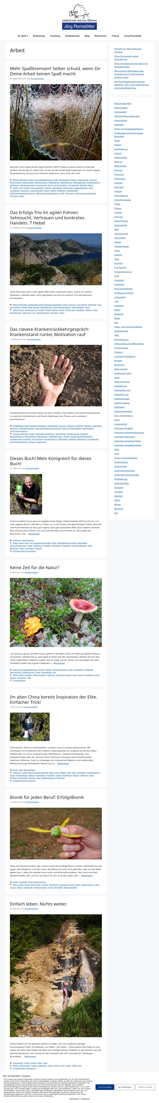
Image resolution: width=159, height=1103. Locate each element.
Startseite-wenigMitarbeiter (127, 445)
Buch (27, 543)
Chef (21, 188)
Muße (117, 318)
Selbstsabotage (79, 182)
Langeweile (14, 190)
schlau (96, 675)
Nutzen (81, 675)
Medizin (76, 775)
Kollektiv (47, 545)
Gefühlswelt (68, 188)
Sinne (38, 672)
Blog (87, 35)
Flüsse (12, 775)
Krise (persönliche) (123, 288)
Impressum (85, 1099)
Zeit (54, 672)
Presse (115, 35)
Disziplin (118, 182)
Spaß (62, 193)
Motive (53, 190)
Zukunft (38, 548)
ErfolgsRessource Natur (66, 543)
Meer (90, 545)
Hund (72, 885)
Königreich (56, 545)
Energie (48, 670)
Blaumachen (42, 436)
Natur (22, 548)
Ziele (29, 678)
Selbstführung (66, 182)
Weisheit (83, 185)
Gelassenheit (28, 182)
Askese (117, 144)
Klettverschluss (87, 885)
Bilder (51, 772)
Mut (116, 322)
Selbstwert (14, 185)
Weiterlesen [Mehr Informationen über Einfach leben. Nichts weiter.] (30, 1056)
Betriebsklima (30, 436)
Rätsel (19, 887)
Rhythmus (119, 364)
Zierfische (61, 778)
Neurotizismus (121, 339)
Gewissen (51, 675)
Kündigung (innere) (123, 292)
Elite (69, 772)
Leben (68, 1065)
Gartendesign (22, 775)
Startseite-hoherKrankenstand (48, 428)
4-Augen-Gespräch (20, 434)
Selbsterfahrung (122, 390)
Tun (33, 313)
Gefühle (47, 188)
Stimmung (69, 193)
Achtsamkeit (18, 1063)
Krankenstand (16, 439)
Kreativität (92, 305)
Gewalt (117, 242)
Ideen (77, 885)
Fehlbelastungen (56, 436)
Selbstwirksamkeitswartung (47, 193)
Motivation (81, 439)
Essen (74, 772)
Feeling (34, 1065)
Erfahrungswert (39, 675)
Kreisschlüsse (37, 439)
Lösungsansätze (36, 190)
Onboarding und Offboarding (128, 343)
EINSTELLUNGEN (145, 1087)
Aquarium (17, 772)
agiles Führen (18, 310)
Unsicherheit (73, 185)
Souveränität (41, 185)
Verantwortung (42, 313)
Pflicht (74, 1065)
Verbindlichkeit (78, 307)
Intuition (118, 263)
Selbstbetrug (53, 182)
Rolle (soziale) (33, 307)
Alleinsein (119, 124)
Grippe (66, 436)
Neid (116, 335)
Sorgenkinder (92, 439)
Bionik (27, 885)
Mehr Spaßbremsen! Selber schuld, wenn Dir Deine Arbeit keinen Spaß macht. (55, 71)
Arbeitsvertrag (73, 434)
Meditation (67, 775)
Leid (116, 301)
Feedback (80, 310)
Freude (26, 188)
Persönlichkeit (121, 347)
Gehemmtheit (16, 182)
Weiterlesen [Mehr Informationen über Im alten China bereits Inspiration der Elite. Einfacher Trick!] (63, 763)
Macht (46, 190)
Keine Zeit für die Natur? (34, 567)
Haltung (88, 310)
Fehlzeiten (81, 772)
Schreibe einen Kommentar (24, 551)
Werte (90, 185)
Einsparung (64, 885)
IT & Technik (82, 305)
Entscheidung (121, 195)
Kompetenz (40, 775)
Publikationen (72, 35)
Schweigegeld (72, 190)
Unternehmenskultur (62, 307)
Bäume (31, 772)
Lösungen (24, 190)
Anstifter (41, 310)
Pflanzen (13, 778)
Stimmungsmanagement (85, 193)
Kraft (116, 276)
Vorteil (50, 887)
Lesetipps (17, 540)
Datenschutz (74, 1099)
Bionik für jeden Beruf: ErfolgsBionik (47, 797)
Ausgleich (84, 434)
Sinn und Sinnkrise (123, 415)
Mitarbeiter (63, 439)
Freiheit (33, 1063)
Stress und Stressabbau (57, 185)
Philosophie (23, 778)
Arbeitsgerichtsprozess (45, 434)
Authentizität (64, 180)
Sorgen (13, 678)
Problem (118, 352)
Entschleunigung (60, 670)
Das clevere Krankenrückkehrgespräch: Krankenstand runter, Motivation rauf (49, 331)
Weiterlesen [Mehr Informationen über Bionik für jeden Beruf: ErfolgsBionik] (87, 875)
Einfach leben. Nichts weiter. (38, 904)
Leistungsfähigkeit (79, 545)
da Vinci (45, 885)
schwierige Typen (122, 373)
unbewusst (27, 887)
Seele (45, 1063)
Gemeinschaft (121, 233)
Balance (74, 180)
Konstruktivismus (122, 271)
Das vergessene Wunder (40, 543)
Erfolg (64, 305)
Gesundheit (82, 543)
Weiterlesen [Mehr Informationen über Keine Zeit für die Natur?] (59, 663)
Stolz (116, 453)
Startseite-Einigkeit (123, 428)
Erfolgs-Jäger (70, 310)
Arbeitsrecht (61, 434)
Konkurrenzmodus (64, 675)
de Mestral (53, 885)
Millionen (84, 775)
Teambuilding (88, 428)
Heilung (118, 254)
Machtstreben (16, 313)
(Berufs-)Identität (20, 180)
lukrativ (58, 775)
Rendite (32, 778)
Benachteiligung (17, 436)
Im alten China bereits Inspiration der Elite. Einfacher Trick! (53, 699)
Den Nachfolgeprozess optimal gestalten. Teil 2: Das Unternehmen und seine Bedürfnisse (131, 84)
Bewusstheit (83, 180)
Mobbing (88, 426)
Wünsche (118, 508)
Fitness (117, 208)
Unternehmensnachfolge (126, 474)
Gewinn (32, 775)
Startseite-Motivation (124, 436)
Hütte (30, 545)
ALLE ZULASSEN (105, 1087)
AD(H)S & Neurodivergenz (127, 116)
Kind (91, 188)
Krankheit (79, 426)
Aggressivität (120, 120)
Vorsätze (118, 491)
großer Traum (59, 1065)
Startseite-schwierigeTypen (127, 441)
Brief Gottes (36, 885)
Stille (116, 449)
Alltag (15, 543)
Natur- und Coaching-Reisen (128, 326)
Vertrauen (14, 196)
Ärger (56, 180)
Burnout (62, 426)
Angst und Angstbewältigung (40, 180)
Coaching (55, 35)
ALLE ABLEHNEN (125, 1087)
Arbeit (15, 188)
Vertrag (31, 442)
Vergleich (118, 487)
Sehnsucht (27, 313)
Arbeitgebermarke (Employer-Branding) (44, 305)
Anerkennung (31, 310)
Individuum (38, 545)
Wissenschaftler (70, 887)
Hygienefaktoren (81, 188)
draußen (28, 675)
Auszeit (41, 670)
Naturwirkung (28, 540)
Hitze (116, 259)
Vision (61, 313)
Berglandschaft (41, 772)
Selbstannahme (40, 182)
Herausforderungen (18, 545)
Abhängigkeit (120, 107)
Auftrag (55, 310)
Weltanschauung (48, 778)
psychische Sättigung (124, 356)
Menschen (14, 548)
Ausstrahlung (120, 149)
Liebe (95, 310)
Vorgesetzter (41, 442)
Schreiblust (29, 548)
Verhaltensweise (40, 887)
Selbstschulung (93, 182)
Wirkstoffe (58, 887)
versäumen (21, 678)
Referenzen (101, 35)
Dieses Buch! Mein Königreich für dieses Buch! (50, 460)
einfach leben (24, 1065)
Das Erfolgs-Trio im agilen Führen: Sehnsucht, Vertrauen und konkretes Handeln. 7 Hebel (47, 217)
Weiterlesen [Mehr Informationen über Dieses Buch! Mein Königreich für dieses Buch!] (34, 533)
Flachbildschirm (93, 772)
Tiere (38, 778)
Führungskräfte (36, 188)
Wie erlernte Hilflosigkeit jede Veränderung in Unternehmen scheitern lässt (129, 74)
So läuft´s (23, 35)
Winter (117, 504)
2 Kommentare (19, 680)
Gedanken (42, 1065)
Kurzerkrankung (51, 439)
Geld (21, 770)
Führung (93, 180)
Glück (39, 1063)
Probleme (61, 190)
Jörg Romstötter (132, 35)
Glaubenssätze (121, 246)
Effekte (63, 772)
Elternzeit (119, 187)
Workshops (39, 35)
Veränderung (120, 479)
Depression (119, 178)
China (56, 772)
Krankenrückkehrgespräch (81, 436)
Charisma (119, 174)
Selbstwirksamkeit (27, 185)
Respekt (118, 360)
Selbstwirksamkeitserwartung (22, 193)
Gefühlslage (57, 188)
